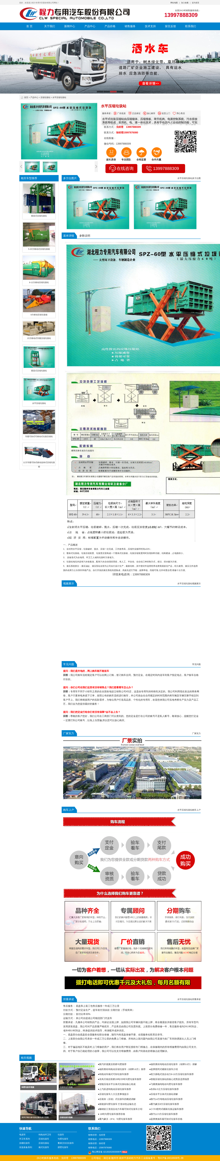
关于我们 (49, 26)
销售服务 (130, 26)
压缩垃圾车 (44, 1139)
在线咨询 (121, 168)
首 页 (29, 26)
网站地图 (174, 3)
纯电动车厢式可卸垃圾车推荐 (114, 1074)
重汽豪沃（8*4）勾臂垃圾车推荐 (115, 1119)
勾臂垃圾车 (63, 1139)
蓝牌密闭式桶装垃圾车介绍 (164, 1069)
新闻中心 (69, 26)
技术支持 (150, 26)
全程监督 (141, 159)
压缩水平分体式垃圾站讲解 (164, 1094)
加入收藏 (184, 3)
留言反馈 (170, 26)
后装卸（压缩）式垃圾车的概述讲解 (117, 1099)
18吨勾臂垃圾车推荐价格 (112, 1114)
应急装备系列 (25, 1147)
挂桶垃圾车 (24, 1143)
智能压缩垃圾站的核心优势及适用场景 (170, 1079)
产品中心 (89, 26)
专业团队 (126, 159)
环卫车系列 (24, 1139)
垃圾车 (61, 1134)
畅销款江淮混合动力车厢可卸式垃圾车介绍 (120, 1109)
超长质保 (111, 159)
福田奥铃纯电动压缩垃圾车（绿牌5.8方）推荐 (122, 1069)
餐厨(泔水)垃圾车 (66, 1143)
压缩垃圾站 (45, 97)
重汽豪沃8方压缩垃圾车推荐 (165, 1104)
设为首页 (195, 3)
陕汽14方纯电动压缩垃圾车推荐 (167, 1099)
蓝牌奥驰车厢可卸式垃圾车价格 (166, 1119)
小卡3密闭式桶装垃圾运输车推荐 (167, 1109)
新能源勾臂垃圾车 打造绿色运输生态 (117, 1104)
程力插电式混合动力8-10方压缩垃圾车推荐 (172, 1074)
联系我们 (190, 26)
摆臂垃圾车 (63, 1147)
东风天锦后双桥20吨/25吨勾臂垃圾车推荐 (120, 1079)
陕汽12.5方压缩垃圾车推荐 (164, 1114)
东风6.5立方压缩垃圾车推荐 (165, 1089)
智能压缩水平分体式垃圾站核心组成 (117, 1084)
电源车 (22, 1134)
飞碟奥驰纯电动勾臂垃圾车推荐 (166, 1084)
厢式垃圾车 (44, 1147)
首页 (26, 97)
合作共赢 (156, 159)
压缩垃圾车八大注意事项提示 (114, 1094)
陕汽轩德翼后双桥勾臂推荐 (112, 1064)
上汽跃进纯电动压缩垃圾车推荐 (115, 1089)
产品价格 (110, 26)
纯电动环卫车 (45, 1134)
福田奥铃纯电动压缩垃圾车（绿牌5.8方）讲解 (174, 1064)
